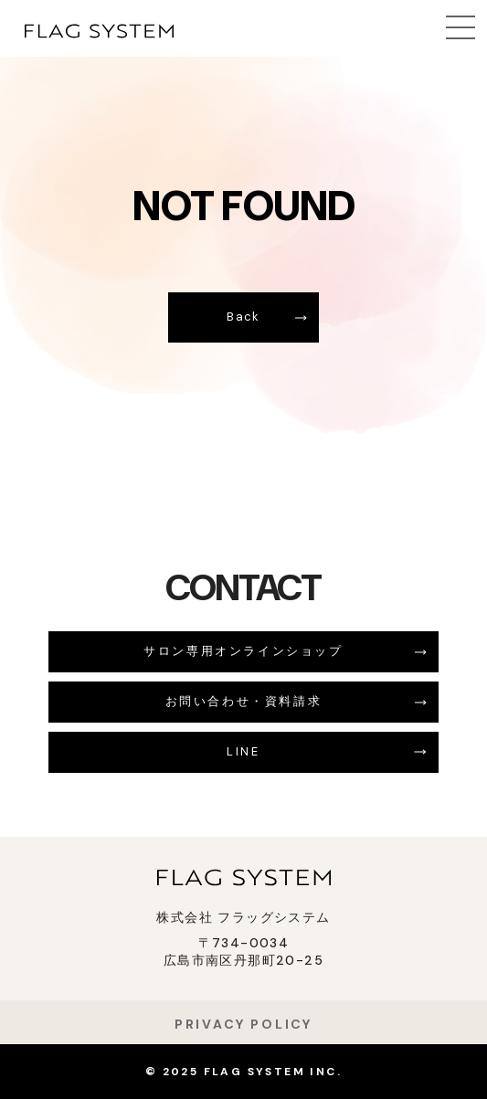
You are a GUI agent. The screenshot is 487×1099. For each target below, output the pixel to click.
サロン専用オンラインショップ (243, 651)
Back (243, 316)
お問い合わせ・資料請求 (244, 701)
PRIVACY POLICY (243, 1024)
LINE (243, 751)
